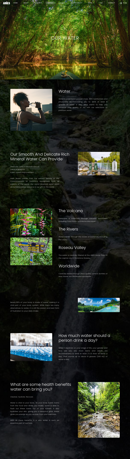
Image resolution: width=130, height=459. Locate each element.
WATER (50, 3)
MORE (90, 3)
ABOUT (25, 3)
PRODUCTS (38, 3)
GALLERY (62, 3)
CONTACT (111, 3)
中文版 (123, 3)
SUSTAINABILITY (76, 3)
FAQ (101, 3)
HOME (15, 3)
